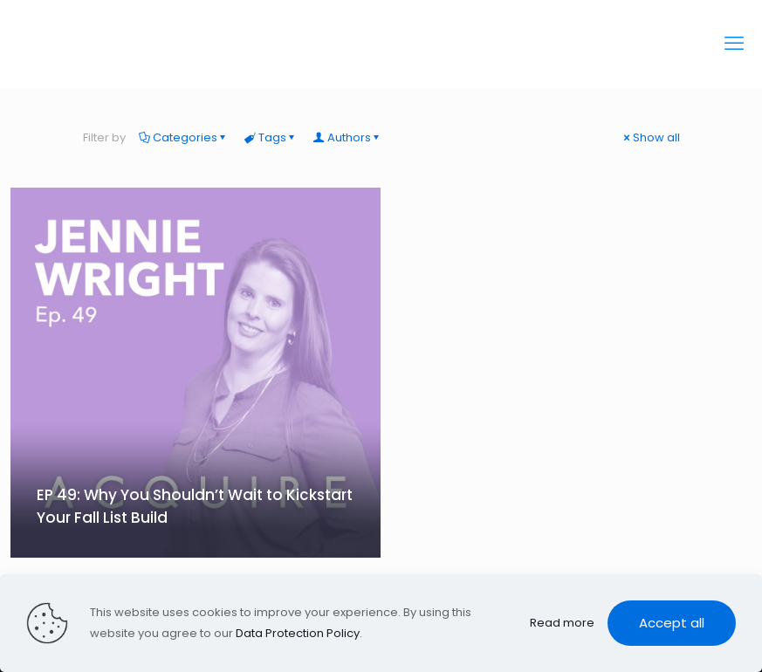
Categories (184, 137)
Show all (650, 137)
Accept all (671, 623)
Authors (347, 137)
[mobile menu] (734, 43)
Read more (562, 622)
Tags (271, 137)
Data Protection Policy (298, 633)
